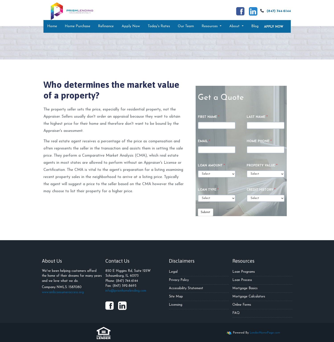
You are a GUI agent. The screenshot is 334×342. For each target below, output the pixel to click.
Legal (173, 272)
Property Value (262, 165)
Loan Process (242, 280)
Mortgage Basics (245, 288)
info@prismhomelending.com (125, 291)
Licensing (175, 305)
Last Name (257, 117)
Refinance (106, 26)
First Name (208, 117)
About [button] (235, 26)
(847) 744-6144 (275, 11)
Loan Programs (243, 272)
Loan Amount (211, 165)
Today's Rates (159, 26)
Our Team (186, 26)
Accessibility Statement (186, 288)
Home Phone (259, 141)
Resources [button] (210, 26)
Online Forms (241, 305)
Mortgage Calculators (248, 296)
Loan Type (208, 190)
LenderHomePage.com (265, 332)
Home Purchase (77, 26)
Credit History (261, 190)
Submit (205, 212)
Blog (254, 26)
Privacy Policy (179, 280)
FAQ (236, 313)
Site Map (176, 296)
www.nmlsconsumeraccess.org (63, 292)
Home (52, 26)
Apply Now (131, 26)
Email (204, 141)
